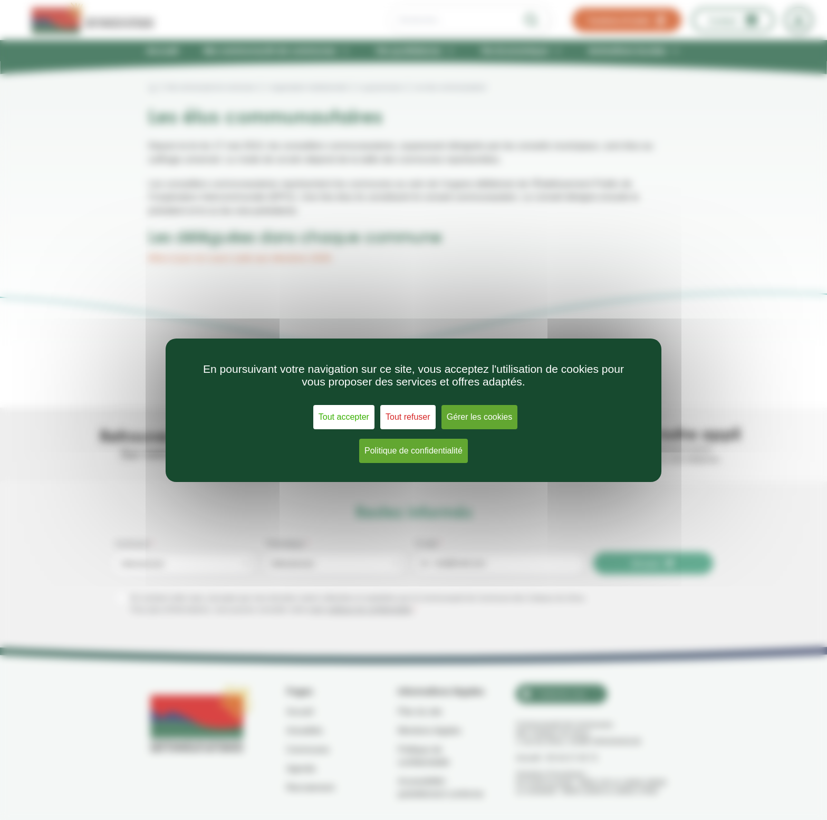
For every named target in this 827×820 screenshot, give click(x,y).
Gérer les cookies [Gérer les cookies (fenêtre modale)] (480, 416)
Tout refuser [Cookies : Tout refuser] (408, 416)
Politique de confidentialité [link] (413, 450)
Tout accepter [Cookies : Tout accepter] (344, 416)
